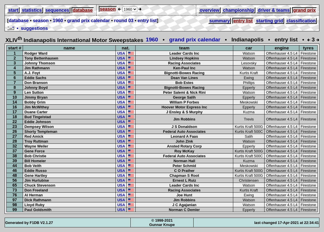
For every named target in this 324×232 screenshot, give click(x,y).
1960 (58, 20)
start (13, 10)
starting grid (269, 20)
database (82, 10)
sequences (57, 10)
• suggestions (27, 28)
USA (121, 53)
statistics (32, 10)
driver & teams (274, 10)
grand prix (304, 10)
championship (238, 10)
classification (301, 20)
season (108, 9)
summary (219, 20)
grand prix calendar (88, 20)
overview (209, 10)
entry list (147, 20)
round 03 (124, 20)
